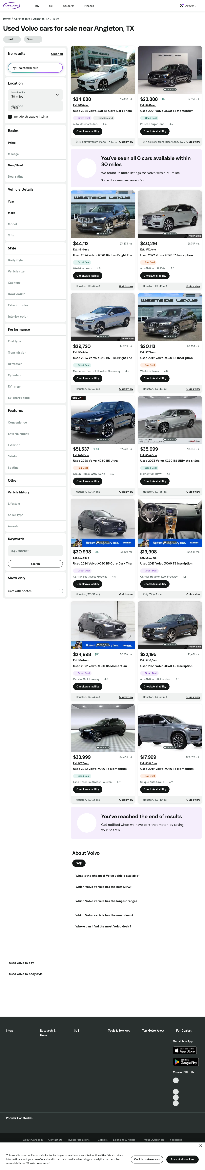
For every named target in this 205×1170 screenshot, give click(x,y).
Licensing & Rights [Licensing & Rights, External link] (125, 1139)
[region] (102, 1156)
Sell (51, 6)
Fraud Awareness (153, 1139)
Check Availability (87, 131)
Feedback (176, 1139)
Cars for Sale (22, 18)
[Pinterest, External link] (176, 1103)
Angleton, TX (41, 18)
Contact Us (55, 1139)
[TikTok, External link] (176, 1080)
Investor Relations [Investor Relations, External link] (80, 1139)
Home (7, 18)
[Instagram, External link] (176, 1097)
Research (68, 6)
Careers (103, 1139)
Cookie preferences (147, 1159)
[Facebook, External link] (176, 1086)
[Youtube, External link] (176, 1092)
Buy (36, 6)
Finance (89, 6)
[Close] (200, 1145)
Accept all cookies (182, 1159)
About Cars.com (33, 1139)
